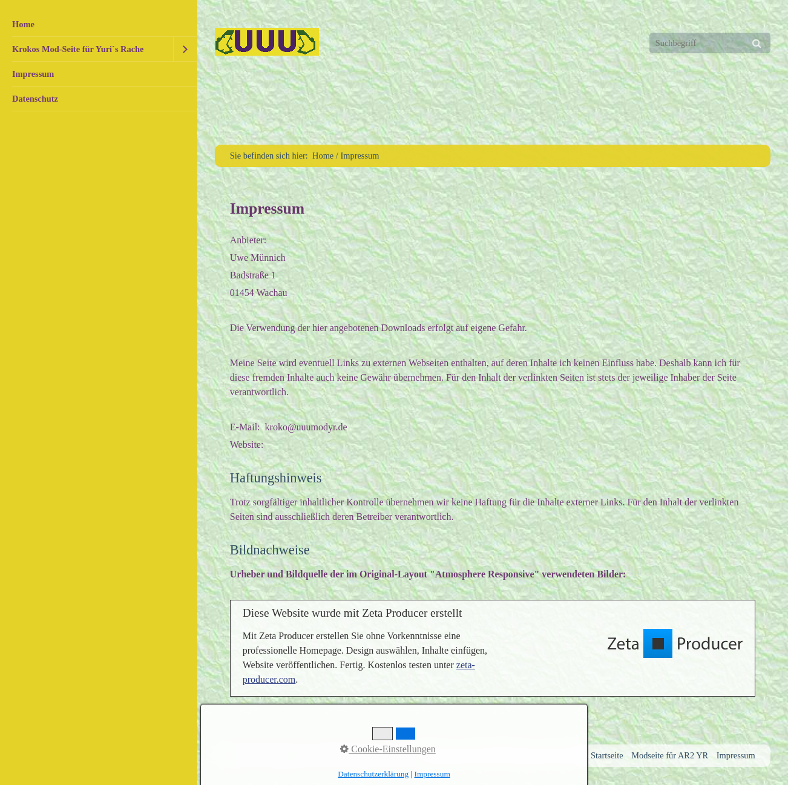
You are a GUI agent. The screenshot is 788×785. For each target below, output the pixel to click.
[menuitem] (98, 24)
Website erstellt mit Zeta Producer (359, 755)
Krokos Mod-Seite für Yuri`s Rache (77, 49)
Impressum (33, 74)
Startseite (607, 755)
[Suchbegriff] (709, 43)
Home (23, 24)
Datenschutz (35, 98)
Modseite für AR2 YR (669, 755)
